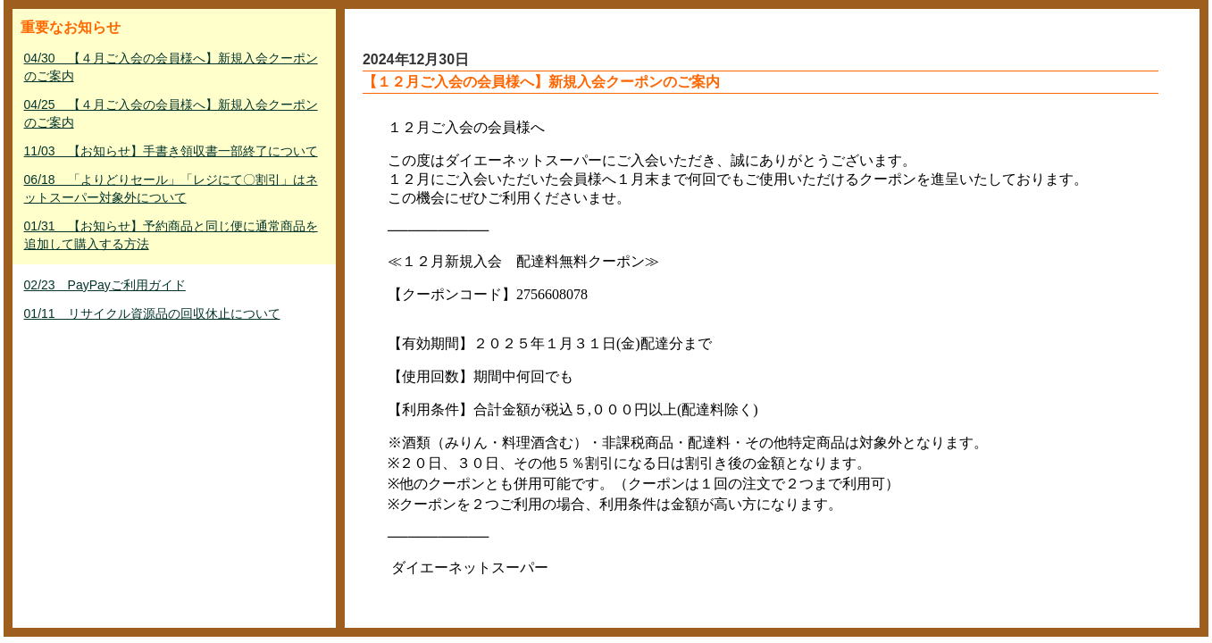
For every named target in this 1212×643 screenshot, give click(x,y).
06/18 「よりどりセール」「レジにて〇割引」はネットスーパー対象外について (171, 188)
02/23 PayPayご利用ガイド (105, 285)
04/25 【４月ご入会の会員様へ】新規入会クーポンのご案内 (171, 113)
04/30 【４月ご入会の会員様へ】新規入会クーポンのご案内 (171, 67)
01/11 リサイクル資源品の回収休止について (152, 313)
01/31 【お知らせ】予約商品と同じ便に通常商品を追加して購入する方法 (171, 235)
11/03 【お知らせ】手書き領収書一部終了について (171, 151)
